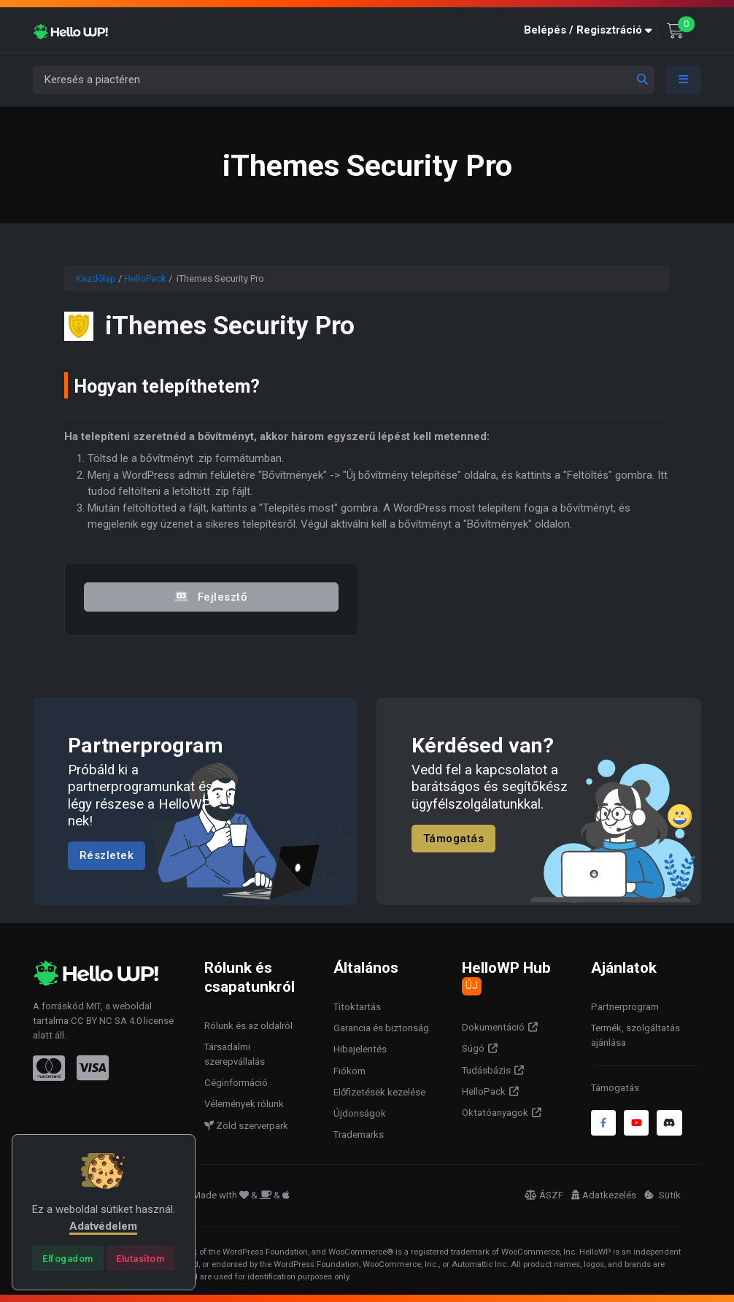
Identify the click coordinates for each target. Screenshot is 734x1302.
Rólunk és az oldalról (248, 1025)
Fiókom (349, 1071)
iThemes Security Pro (230, 326)
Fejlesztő (210, 597)
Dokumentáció (493, 1027)
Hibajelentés (360, 1049)
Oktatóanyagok (495, 1112)
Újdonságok (359, 1113)
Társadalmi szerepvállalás (234, 1054)
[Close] (67, 1258)
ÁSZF (544, 1195)
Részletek (107, 855)
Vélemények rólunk (244, 1103)
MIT (93, 1006)
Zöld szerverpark (246, 1125)
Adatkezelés (603, 1195)
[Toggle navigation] (683, 80)
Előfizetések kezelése (379, 1092)
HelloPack (145, 278)
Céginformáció (236, 1082)
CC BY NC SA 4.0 (106, 1020)
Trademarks (358, 1134)
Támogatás (453, 838)
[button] (591, 30)
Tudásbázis (486, 1070)
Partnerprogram (625, 1006)
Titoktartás (357, 1006)
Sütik (662, 1195)
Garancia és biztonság (381, 1027)
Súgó (473, 1048)
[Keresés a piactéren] (343, 80)
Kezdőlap (96, 278)
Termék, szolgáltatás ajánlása (635, 1035)
